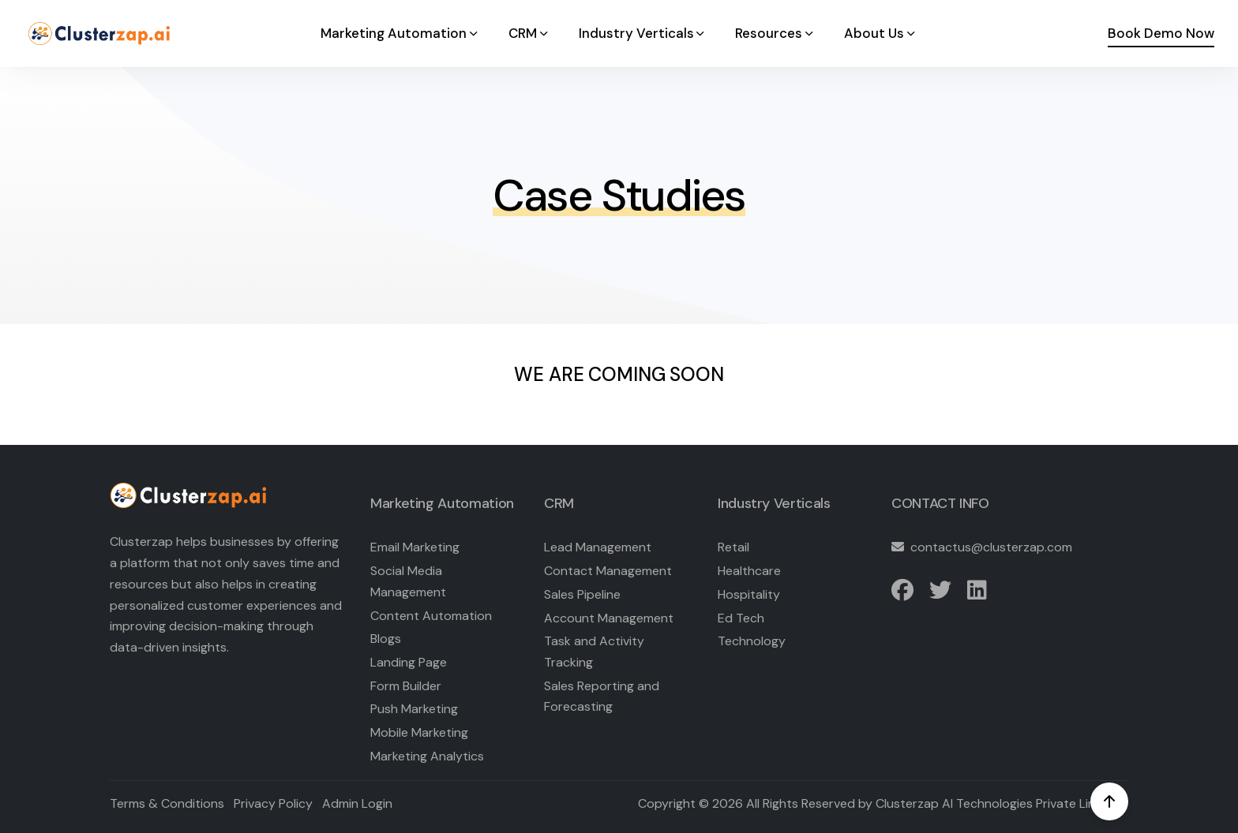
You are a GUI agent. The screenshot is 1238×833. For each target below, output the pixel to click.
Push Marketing (414, 708)
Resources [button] (775, 33)
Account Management (608, 618)
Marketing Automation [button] (400, 33)
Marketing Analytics (427, 756)
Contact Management (608, 570)
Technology (752, 641)
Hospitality (749, 594)
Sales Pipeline (582, 594)
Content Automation (431, 615)
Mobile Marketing (419, 732)
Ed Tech (741, 618)
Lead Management (597, 547)
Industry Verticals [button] (643, 33)
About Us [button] (880, 33)
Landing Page (408, 662)
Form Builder (405, 686)
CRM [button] (529, 33)
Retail (733, 547)
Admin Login (357, 803)
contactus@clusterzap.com (991, 547)
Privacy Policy (273, 803)
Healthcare (749, 570)
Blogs (385, 638)
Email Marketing (415, 547)
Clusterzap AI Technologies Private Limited (998, 803)
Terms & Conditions (167, 803)
